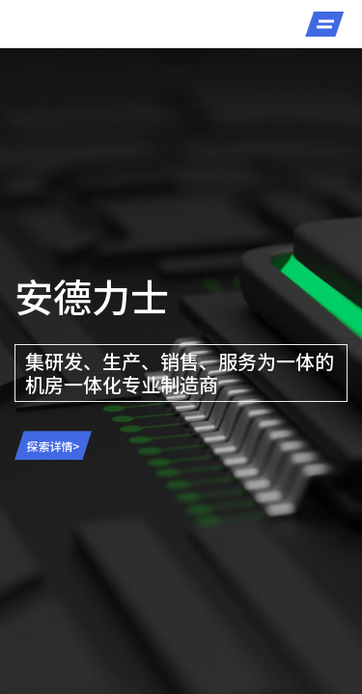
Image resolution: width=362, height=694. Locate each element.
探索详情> (53, 446)
